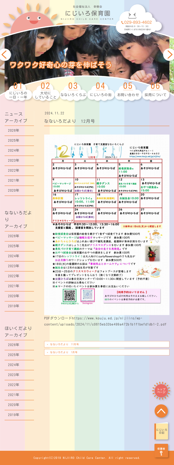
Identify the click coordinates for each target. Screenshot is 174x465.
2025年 (14, 140)
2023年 (14, 160)
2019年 (14, 306)
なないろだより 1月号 (63, 352)
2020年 (14, 190)
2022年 (14, 170)
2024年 (14, 150)
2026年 (14, 130)
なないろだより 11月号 (64, 344)
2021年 (14, 180)
